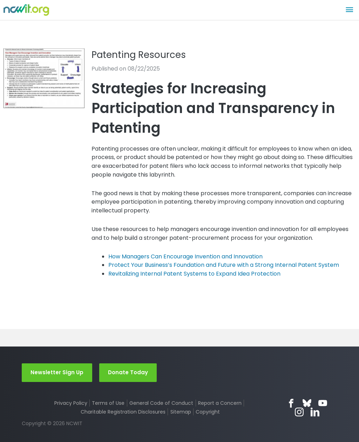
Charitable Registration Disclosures (123, 411)
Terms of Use (108, 403)
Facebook (291, 403)
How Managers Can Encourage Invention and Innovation (185, 256)
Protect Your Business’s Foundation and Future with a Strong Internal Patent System (223, 265)
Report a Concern (220, 403)
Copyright (208, 411)
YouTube (322, 403)
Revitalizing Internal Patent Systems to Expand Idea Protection (194, 274)
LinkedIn (315, 412)
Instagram (299, 412)
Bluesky (307, 403)
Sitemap (180, 411)
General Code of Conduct (161, 403)
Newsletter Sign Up (57, 372)
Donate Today (128, 372)
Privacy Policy (70, 403)
